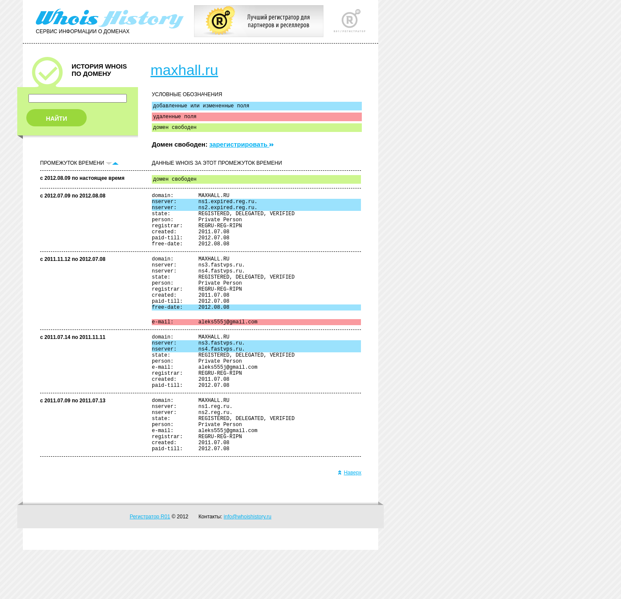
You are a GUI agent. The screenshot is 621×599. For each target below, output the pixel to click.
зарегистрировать (241, 148)
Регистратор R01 (150, 566)
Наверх (349, 522)
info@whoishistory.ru (248, 566)
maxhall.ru (184, 70)
